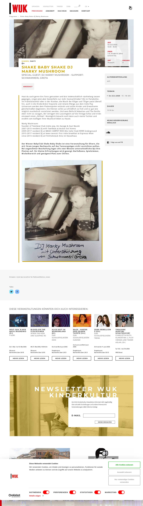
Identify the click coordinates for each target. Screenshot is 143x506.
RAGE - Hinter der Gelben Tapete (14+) (80, 331)
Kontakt (86, 11)
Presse (60, 6)
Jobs (68, 6)
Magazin (74, 11)
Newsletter (48, 6)
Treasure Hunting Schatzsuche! (123, 331)
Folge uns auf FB (117, 142)
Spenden (35, 6)
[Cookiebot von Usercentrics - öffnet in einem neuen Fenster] (14, 501)
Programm (37, 11)
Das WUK (62, 11)
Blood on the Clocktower (38, 330)
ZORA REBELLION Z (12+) (102, 330)
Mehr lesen (18, 358)
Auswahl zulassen (124, 478)
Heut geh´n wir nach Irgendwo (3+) (17, 331)
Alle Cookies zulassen (124, 471)
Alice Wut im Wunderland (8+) (59, 331)
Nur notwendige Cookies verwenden (124, 486)
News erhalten (105, 422)
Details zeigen (35, 502)
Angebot (50, 11)
